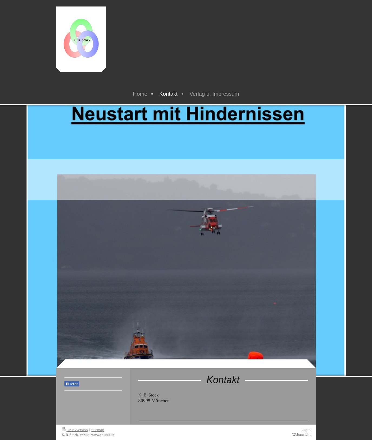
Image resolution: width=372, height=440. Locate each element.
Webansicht (301, 434)
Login (306, 429)
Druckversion (75, 430)
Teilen (71, 384)
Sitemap (97, 430)
